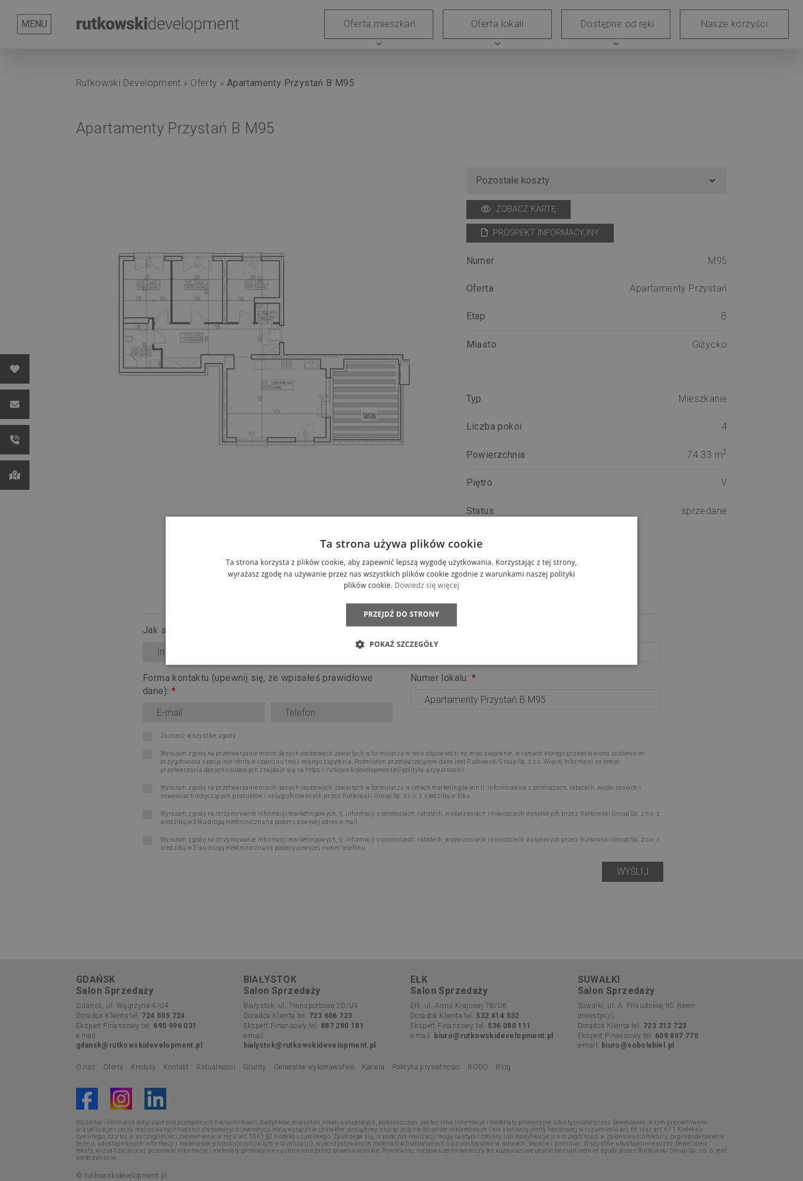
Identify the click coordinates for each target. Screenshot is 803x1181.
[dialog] (401, 590)
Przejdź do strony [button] (402, 615)
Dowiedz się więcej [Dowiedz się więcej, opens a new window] (426, 586)
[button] (401, 644)
